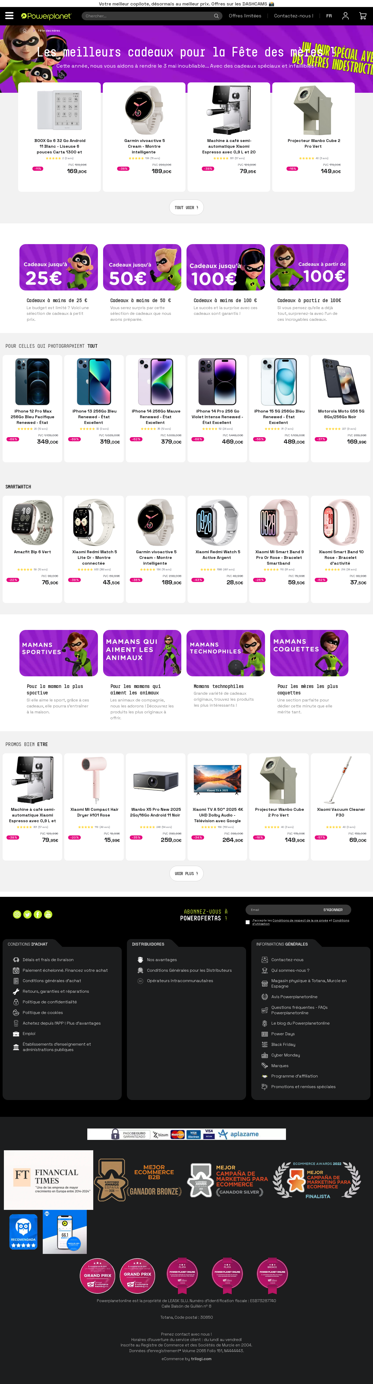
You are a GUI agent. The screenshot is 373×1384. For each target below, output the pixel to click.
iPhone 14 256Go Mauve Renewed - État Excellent (156, 416)
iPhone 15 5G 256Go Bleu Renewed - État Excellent (279, 416)
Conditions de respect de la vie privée (300, 920)
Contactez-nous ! (293, 16)
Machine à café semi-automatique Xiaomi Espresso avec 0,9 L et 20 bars (229, 149)
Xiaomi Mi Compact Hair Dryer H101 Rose (94, 812)
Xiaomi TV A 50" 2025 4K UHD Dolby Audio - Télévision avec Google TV (217, 818)
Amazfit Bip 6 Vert (32, 552)
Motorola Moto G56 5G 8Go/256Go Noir (340, 414)
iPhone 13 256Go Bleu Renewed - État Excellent (94, 416)
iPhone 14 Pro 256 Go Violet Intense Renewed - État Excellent (217, 416)
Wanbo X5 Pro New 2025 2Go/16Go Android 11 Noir (155, 812)
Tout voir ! (187, 207)
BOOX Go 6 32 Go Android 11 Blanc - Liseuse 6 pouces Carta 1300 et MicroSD (59, 149)
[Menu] (9, 15)
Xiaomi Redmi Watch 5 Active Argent (217, 554)
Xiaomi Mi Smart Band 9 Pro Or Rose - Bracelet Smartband (279, 557)
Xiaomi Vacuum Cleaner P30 (340, 812)
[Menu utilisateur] (345, 16)
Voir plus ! (186, 873)
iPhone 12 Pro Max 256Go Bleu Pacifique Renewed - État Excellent (32, 419)
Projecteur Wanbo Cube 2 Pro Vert (313, 143)
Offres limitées (245, 16)
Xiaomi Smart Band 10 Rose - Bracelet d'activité (341, 557)
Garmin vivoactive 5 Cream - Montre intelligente (144, 146)
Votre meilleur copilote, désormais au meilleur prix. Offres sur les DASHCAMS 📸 (186, 4)
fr (329, 16)
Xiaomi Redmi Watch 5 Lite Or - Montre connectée (94, 557)
